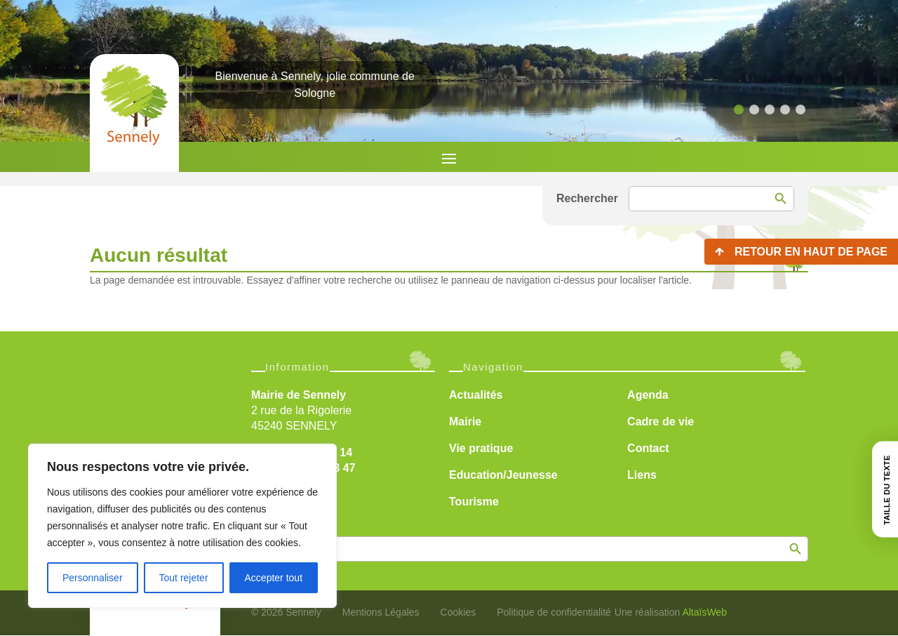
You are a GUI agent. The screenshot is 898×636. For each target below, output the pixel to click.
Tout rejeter (183, 577)
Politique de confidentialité (554, 612)
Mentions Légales (381, 612)
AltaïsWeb (704, 612)
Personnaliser (92, 577)
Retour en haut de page (811, 252)
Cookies (458, 612)
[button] (739, 109)
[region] (182, 526)
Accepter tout (274, 577)
